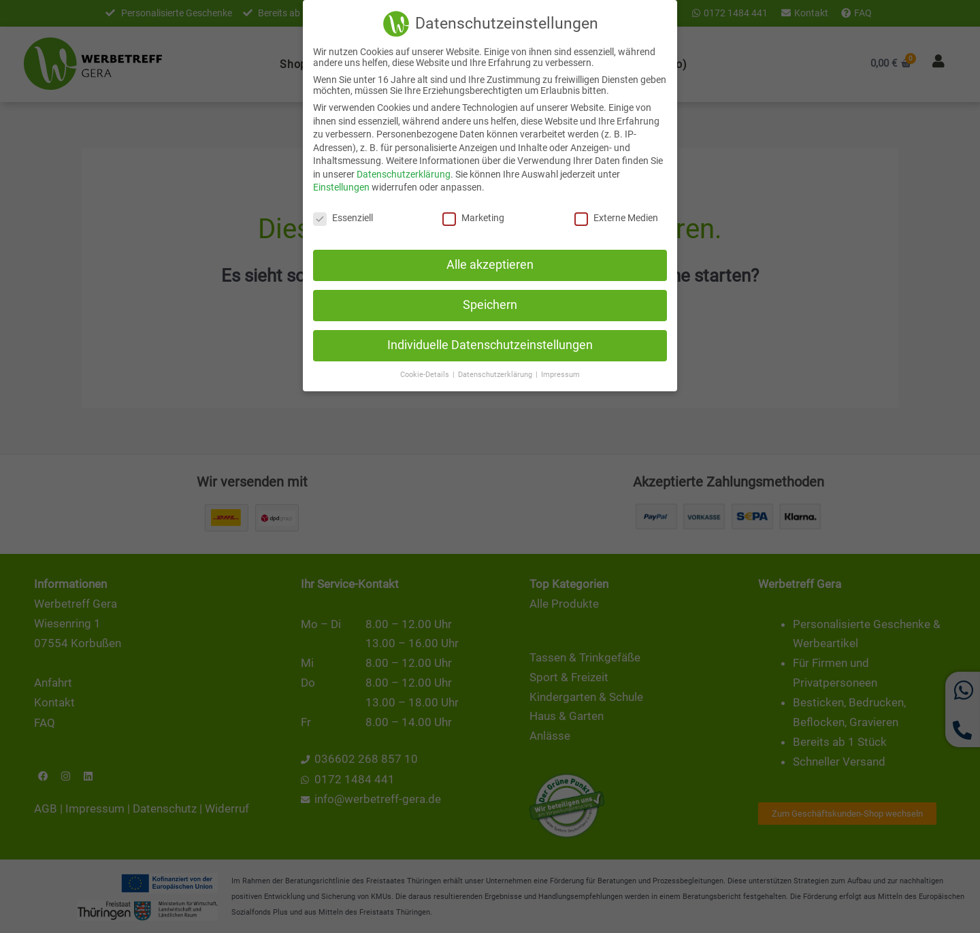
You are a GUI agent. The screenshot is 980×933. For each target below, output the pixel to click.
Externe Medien (616, 217)
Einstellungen (341, 186)
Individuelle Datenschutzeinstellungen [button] (490, 343)
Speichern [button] (490, 303)
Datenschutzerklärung (404, 172)
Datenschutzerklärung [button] (496, 373)
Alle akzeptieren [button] (490, 264)
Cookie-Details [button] (425, 373)
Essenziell (343, 217)
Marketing (473, 217)
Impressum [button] (560, 373)
